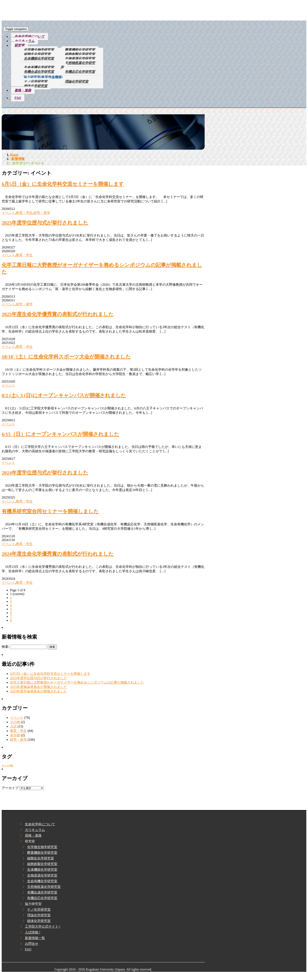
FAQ (17, 98)
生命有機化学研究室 (39, 67)
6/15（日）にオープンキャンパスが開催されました (60, 434)
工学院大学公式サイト (41, 926)
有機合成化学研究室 (39, 71)
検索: (5, 646)
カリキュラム (24, 41)
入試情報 (31, 932)
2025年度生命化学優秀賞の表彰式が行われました (58, 314)
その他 (15, 722)
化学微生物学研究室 (39, 49)
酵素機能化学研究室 (80, 49)
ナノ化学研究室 (35, 81)
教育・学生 (24, 213)
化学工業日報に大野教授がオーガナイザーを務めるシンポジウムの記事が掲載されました (77, 682)
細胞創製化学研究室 (80, 54)
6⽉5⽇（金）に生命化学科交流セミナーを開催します (63, 184)
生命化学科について (29, 36)
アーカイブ (10, 788)
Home (14, 155)
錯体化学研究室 (35, 86)
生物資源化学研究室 (80, 58)
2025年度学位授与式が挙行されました (45, 222)
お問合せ (31, 943)
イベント (8, 213)
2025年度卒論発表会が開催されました (38, 691)
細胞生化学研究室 (37, 54)
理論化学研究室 (76, 81)
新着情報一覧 (35, 938)
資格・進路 (22, 90)
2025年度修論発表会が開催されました (38, 687)
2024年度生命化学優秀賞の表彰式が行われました (58, 554)
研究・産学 (41, 213)
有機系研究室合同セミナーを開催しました (50, 511)
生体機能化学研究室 (39, 58)
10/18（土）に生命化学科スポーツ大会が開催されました (66, 356)
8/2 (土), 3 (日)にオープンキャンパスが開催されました (64, 395)
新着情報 (18, 159)
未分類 (15, 735)
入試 (13, 726)
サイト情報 (7, 765)
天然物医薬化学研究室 (77, 65)
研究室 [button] (19, 45)
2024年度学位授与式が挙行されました (45, 472)
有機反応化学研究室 (80, 71)
